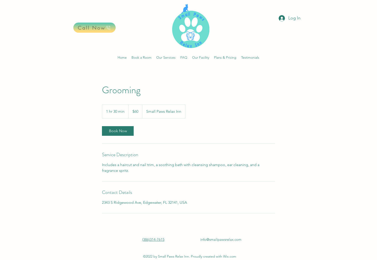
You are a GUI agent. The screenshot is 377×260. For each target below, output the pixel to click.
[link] (118, 131)
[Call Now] (94, 28)
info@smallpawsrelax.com (220, 239)
